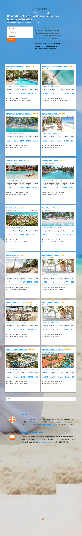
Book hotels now (49, 424)
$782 (16, 235)
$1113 (16, 376)
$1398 (53, 376)
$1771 (66, 282)
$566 (9, 187)
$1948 (30, 376)
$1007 (45, 93)
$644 (16, 140)
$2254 (35, 140)
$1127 (28, 140)
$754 (16, 187)
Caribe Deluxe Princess (50, 161)
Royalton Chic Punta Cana (15, 302)
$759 (45, 282)
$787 (45, 140)
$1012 (52, 282)
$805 (22, 140)
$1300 (23, 93)
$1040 (16, 93)
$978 (22, 235)
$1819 (30, 93)
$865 (51, 235)
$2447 (67, 376)
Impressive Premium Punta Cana (54, 66)
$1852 (66, 329)
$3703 (73, 329)
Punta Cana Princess (13, 208)
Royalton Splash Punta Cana (16, 349)
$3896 (37, 376)
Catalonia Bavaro (12, 255)
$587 (9, 235)
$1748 (60, 376)
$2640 (35, 187)
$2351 (67, 93)
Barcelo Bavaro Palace (50, 255)
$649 (45, 235)
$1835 (66, 140)
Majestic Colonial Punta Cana (53, 349)
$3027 (72, 235)
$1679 (60, 93)
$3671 (73, 140)
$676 (9, 282)
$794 (45, 329)
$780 (9, 93)
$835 (9, 376)
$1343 (53, 93)
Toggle (4, 4)
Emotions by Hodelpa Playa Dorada (19, 113)
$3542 (73, 282)
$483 (9, 140)
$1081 (58, 235)
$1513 (65, 235)
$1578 (29, 282)
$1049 (52, 140)
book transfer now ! (45, 442)
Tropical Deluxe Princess (15, 161)
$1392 (23, 376)
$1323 (59, 329)
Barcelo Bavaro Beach (50, 113)
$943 (22, 187)
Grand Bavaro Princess (50, 208)
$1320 (28, 187)
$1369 (28, 235)
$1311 (59, 140)
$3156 (36, 282)
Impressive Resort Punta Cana (17, 66)
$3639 (37, 93)
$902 (16, 282)
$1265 (59, 282)
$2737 (35, 235)
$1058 (52, 329)
